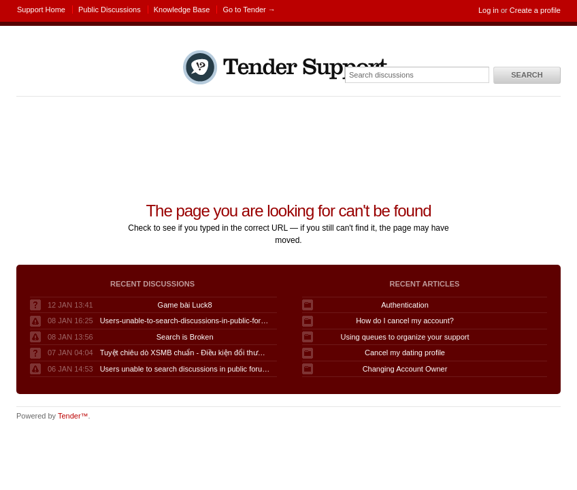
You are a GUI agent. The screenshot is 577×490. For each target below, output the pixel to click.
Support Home (41, 9)
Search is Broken (185, 337)
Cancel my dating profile (405, 352)
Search (526, 75)
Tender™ (73, 416)
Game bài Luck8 (185, 305)
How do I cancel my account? (405, 320)
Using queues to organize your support (405, 337)
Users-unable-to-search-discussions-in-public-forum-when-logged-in (185, 320)
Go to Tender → (248, 9)
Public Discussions (109, 9)
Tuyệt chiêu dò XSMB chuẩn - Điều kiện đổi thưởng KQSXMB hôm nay (185, 352)
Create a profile (535, 10)
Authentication (405, 305)
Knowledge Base (182, 9)
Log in (488, 10)
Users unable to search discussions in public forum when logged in (185, 369)
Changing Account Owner (405, 369)
